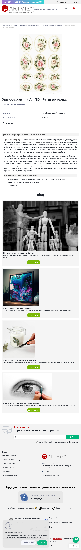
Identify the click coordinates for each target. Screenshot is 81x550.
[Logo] (17, 9)
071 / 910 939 (49, 463)
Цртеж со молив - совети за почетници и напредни (21, 403)
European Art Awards (54, 518)
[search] (66, 10)
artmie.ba (67, 538)
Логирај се (62, 2)
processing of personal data (55, 442)
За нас (4, 452)
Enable (42, 543)
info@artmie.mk (50, 472)
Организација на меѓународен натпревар (60, 522)
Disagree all (28, 542)
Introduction (6, 25)
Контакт (5, 479)
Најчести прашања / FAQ (11, 460)
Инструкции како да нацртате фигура (18, 253)
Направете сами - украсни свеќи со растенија (19, 360)
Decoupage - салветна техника (29, 25)
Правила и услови (8, 463)
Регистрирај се (74, 2)
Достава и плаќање (9, 456)
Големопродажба (8, 467)
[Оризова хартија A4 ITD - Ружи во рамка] (40, 63)
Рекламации (6, 471)
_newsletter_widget (46, 429)
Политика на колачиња (10, 475)
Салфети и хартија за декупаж (52, 25)
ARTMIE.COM (57, 538)
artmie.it (55, 541)
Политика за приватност (50, 475)
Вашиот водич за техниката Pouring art (17, 308)
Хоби (15, 25)
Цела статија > (34, 262)
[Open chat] (76, 540)
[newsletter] (72, 437)
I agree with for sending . (59, 442)
